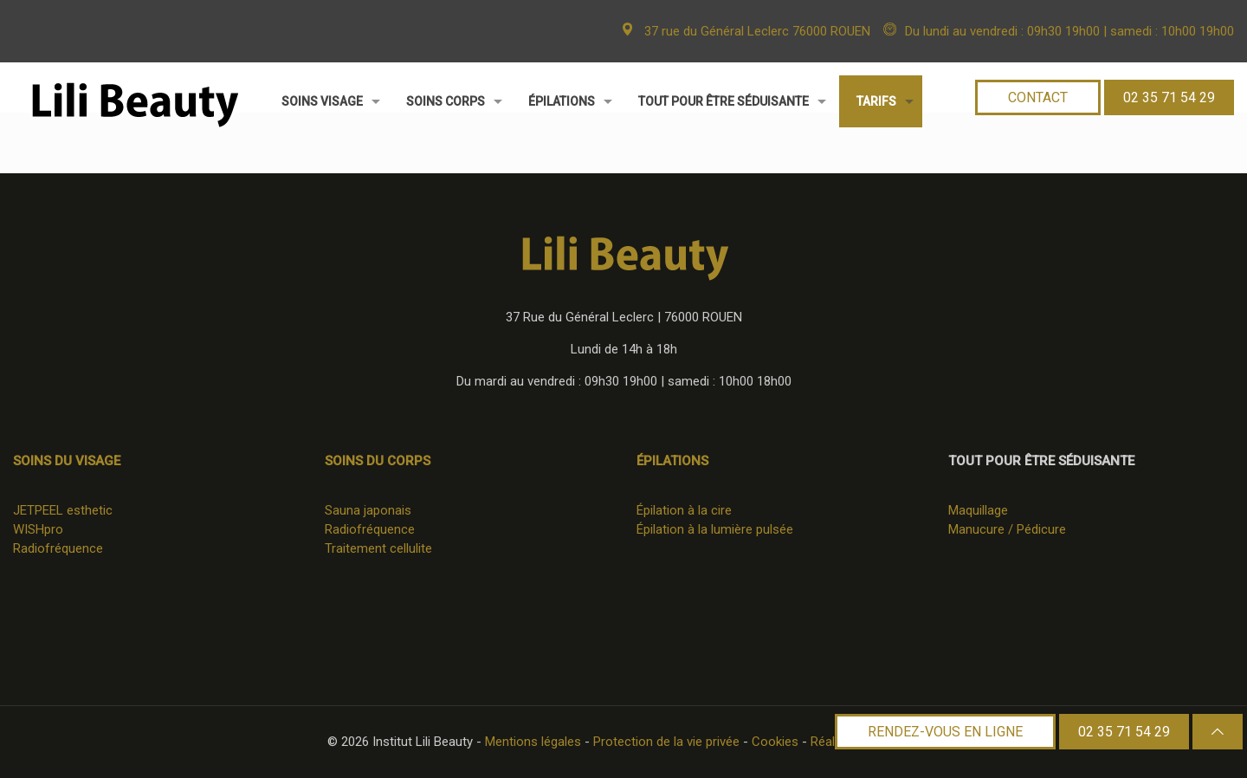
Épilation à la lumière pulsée (714, 529)
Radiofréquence (58, 548)
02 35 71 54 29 (1124, 731)
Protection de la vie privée (666, 741)
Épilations (672, 461)
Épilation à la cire (684, 510)
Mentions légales (533, 741)
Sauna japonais (368, 510)
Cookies (775, 741)
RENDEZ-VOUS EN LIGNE (945, 731)
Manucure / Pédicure (1007, 529)
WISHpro (38, 529)
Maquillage (978, 510)
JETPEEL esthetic (63, 510)
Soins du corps (377, 461)
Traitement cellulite (378, 548)
